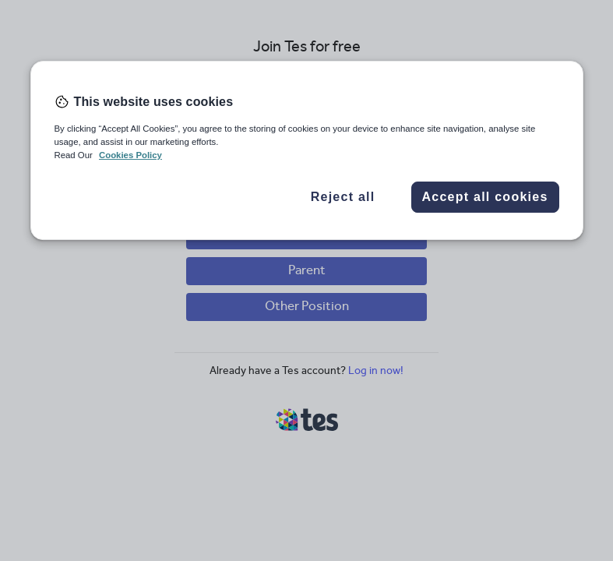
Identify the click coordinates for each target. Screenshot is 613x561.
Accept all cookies (484, 196)
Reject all (343, 196)
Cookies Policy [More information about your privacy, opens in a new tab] (130, 155)
